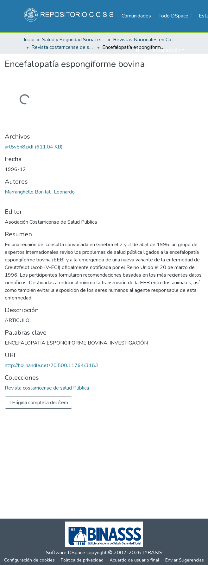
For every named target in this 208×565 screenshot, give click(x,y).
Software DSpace (65, 552)
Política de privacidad (82, 560)
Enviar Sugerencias (184, 560)
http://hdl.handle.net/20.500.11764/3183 (51, 365)
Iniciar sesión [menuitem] (166, 50)
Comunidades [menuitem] (136, 15)
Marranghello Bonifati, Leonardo (40, 191)
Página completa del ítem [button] (38, 402)
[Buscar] (138, 50)
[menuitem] (174, 16)
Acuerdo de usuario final (134, 560)
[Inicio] (69, 16)
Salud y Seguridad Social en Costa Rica (73, 39)
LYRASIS (152, 552)
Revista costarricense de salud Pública (63, 47)
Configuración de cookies (29, 560)
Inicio (29, 39)
